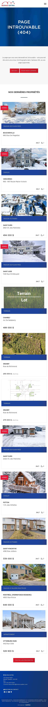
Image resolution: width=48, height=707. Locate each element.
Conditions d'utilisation (34, 701)
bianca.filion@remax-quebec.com (17, 684)
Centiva (27, 704)
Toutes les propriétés (24, 660)
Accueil (15, 70)
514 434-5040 (10, 682)
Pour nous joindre (28, 70)
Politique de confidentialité (19, 701)
